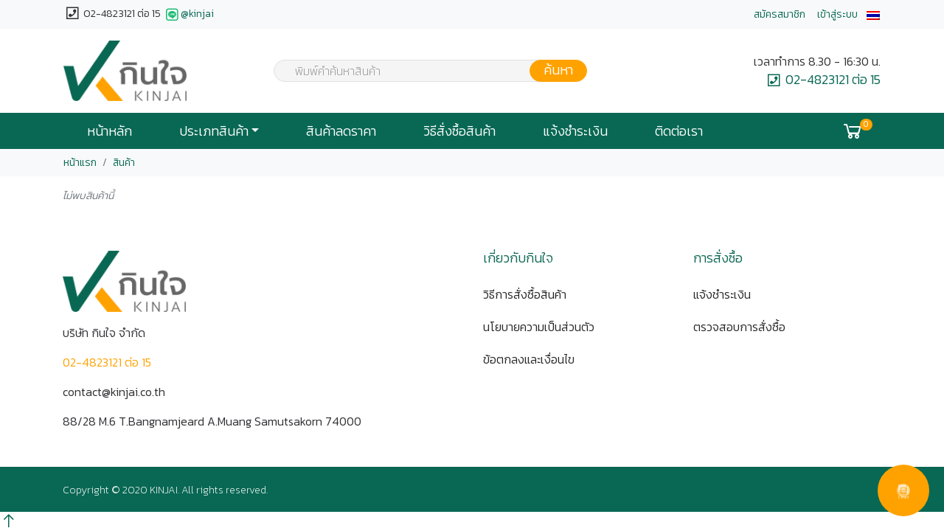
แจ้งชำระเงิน (575, 131)
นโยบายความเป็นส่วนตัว (538, 327)
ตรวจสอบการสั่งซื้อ (739, 327)
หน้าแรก (80, 162)
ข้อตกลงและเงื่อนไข (529, 359)
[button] (873, 14)
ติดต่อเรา (679, 131)
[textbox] (421, 72)
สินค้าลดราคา (341, 131)
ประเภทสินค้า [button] (214, 131)
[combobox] (421, 71)
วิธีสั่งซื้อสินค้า (459, 131)
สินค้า (124, 162)
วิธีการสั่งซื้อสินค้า (524, 294)
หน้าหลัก (109, 131)
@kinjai (188, 15)
